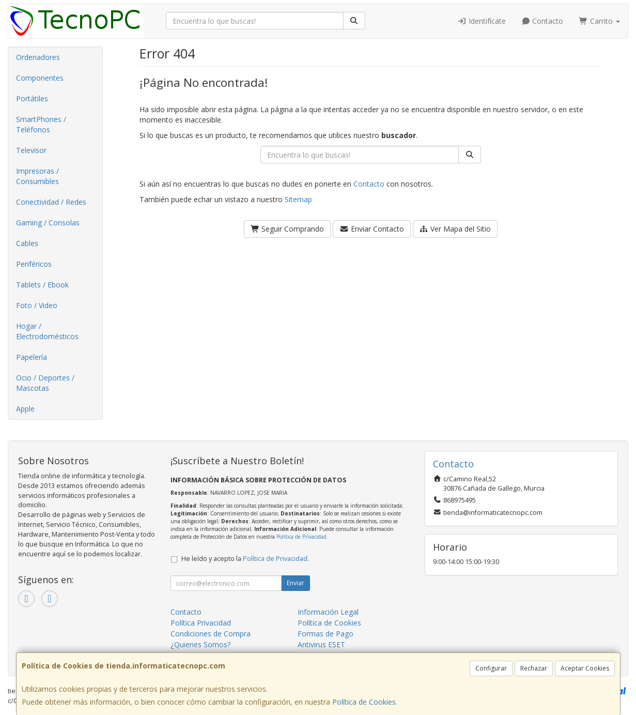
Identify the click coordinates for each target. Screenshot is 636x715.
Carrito (599, 21)
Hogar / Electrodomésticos (47, 331)
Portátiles (32, 98)
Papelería (31, 357)
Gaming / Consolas (48, 222)
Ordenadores (38, 57)
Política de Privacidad (301, 536)
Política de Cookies (364, 702)
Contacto (542, 21)
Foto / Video (36, 305)
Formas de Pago (325, 633)
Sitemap (298, 199)
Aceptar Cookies (585, 668)
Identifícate (481, 21)
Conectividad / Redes (51, 202)
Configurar (491, 668)
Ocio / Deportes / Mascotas (45, 383)
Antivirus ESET (321, 644)
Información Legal (328, 612)
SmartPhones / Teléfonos (41, 124)
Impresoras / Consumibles (37, 176)
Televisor (31, 150)
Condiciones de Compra (210, 633)
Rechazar (533, 668)
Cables (27, 243)
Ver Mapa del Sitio (455, 229)
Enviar (295, 583)
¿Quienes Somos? (200, 644)
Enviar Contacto (371, 229)
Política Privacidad (200, 623)
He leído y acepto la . (245, 558)
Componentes (40, 78)
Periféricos (34, 264)
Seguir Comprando (287, 229)
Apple (25, 409)
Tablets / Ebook (42, 285)
